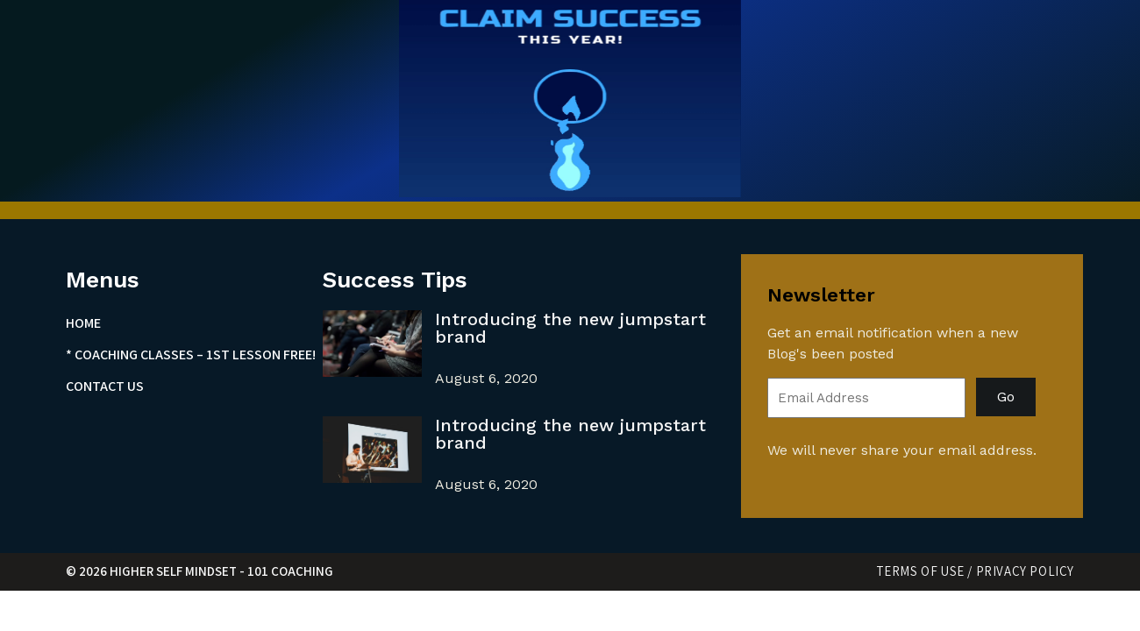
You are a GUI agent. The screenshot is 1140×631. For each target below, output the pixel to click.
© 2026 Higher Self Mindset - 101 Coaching (199, 571)
